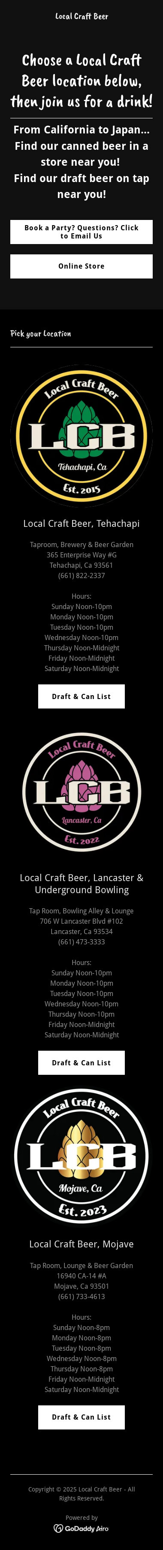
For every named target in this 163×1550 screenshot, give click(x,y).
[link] (81, 16)
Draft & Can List (81, 697)
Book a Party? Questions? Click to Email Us (81, 232)
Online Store (81, 266)
